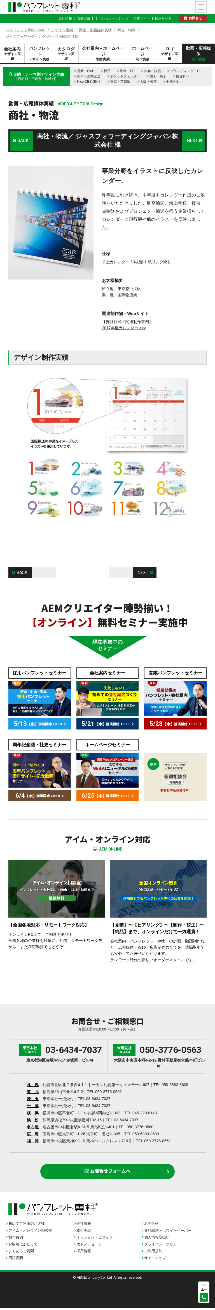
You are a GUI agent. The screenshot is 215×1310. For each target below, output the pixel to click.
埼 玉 (33, 1098)
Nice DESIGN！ (89, 82)
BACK (23, 140)
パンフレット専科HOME (26, 30)
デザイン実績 (62, 30)
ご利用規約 (153, 1253)
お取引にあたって (23, 1247)
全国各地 (172, 82)
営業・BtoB (85, 71)
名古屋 (33, 1127)
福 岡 (33, 1141)
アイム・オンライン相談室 (30, 1233)
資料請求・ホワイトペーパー (167, 1233)
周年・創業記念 (89, 76)
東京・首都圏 (120, 82)
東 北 (33, 1091)
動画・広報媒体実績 (95, 30)
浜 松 (33, 1120)
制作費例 (15, 1240)
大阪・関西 (148, 82)
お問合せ (195, 18)
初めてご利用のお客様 (26, 1226)
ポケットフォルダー (125, 76)
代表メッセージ (89, 1247)
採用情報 (83, 1253)
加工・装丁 (157, 76)
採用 (107, 71)
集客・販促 (152, 71)
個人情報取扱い (157, 1240)
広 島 (33, 1134)
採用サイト (163, 18)
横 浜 (33, 1113)
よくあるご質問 (21, 1253)
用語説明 (15, 1260)
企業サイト (141, 18)
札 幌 (33, 1084)
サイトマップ (155, 1260)
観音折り (182, 76)
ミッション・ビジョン (111, 18)
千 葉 (33, 1105)
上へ (204, 1289)
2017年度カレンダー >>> (124, 328)
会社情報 (65, 18)
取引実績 (83, 18)
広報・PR (127, 71)
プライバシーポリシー (162, 1247)
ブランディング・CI (185, 71)
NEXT (191, 140)
